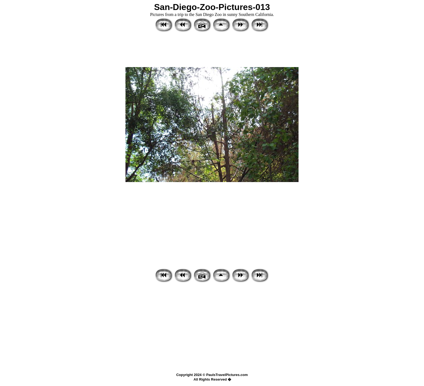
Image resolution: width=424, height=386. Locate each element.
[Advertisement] (212, 50)
